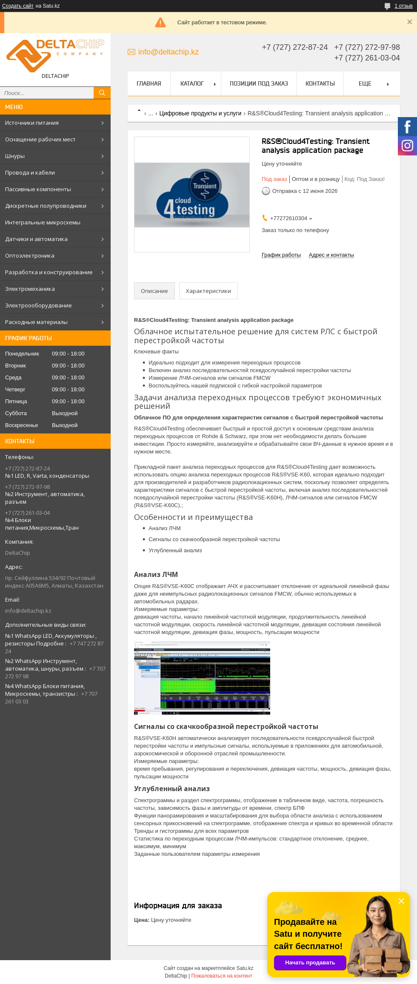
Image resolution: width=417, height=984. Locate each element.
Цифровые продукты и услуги (201, 113)
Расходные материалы (36, 322)
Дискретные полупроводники (45, 205)
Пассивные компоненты (38, 189)
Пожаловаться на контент (221, 976)
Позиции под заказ (259, 83)
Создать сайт (18, 6)
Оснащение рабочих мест (40, 139)
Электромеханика (30, 289)
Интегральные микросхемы (42, 222)
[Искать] (102, 92)
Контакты (320, 83)
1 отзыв (404, 6)
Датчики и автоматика (36, 239)
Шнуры (15, 156)
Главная (149, 83)
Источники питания (32, 122)
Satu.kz (244, 968)
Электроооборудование (38, 305)
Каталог (192, 83)
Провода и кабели (30, 172)
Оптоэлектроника (29, 255)
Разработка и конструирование (49, 272)
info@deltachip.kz (28, 610)
